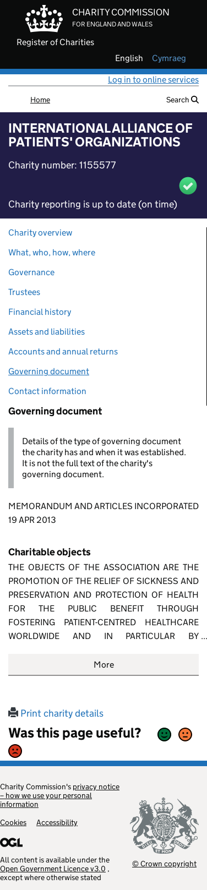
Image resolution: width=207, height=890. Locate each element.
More (104, 664)
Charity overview (40, 232)
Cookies (13, 822)
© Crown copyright (164, 863)
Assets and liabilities (46, 331)
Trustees (24, 292)
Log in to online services (153, 79)
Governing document (48, 371)
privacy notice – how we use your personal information (59, 795)
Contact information (47, 391)
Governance (31, 272)
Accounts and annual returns (63, 351)
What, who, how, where (51, 252)
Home (40, 100)
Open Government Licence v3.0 (53, 868)
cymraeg (169, 58)
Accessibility (57, 822)
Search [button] (182, 100)
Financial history (39, 312)
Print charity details (55, 713)
